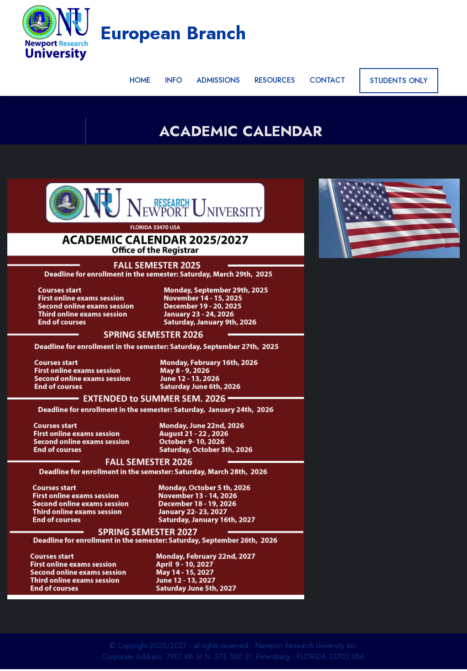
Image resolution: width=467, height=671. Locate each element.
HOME (140, 82)
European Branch (175, 34)
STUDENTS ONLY (399, 82)
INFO (173, 82)
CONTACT (327, 82)
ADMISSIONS (218, 82)
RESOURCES (274, 82)
